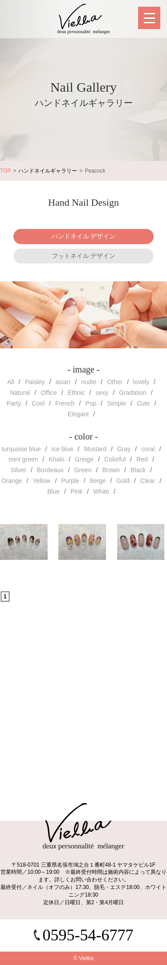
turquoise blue (21, 449)
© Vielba (83, 958)
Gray (123, 449)
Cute (143, 403)
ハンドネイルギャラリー (47, 171)
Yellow (41, 480)
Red (142, 459)
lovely (141, 381)
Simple (116, 403)
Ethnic (76, 392)
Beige (98, 480)
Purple (70, 480)
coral (148, 449)
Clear (147, 480)
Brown (111, 470)
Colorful (115, 459)
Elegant (78, 414)
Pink (76, 491)
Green (83, 470)
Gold (123, 480)
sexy (101, 392)
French (65, 403)
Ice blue (62, 449)
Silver (18, 470)
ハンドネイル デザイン (84, 236)
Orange (11, 480)
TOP (5, 171)
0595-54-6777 (88, 935)
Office (49, 392)
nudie (88, 381)
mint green (23, 459)
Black (138, 470)
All (10, 381)
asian (63, 381)
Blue (53, 491)
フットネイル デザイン (84, 255)
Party (14, 403)
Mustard (95, 449)
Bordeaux (50, 470)
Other (114, 381)
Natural (20, 392)
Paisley (35, 381)
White (101, 491)
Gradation (132, 392)
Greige (84, 459)
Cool (38, 403)
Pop (90, 403)
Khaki (56, 459)
